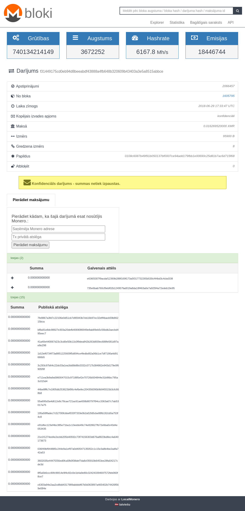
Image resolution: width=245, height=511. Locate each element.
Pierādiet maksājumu (31, 200)
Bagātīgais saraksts (206, 22)
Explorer (157, 22)
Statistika (177, 22)
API (231, 22)
